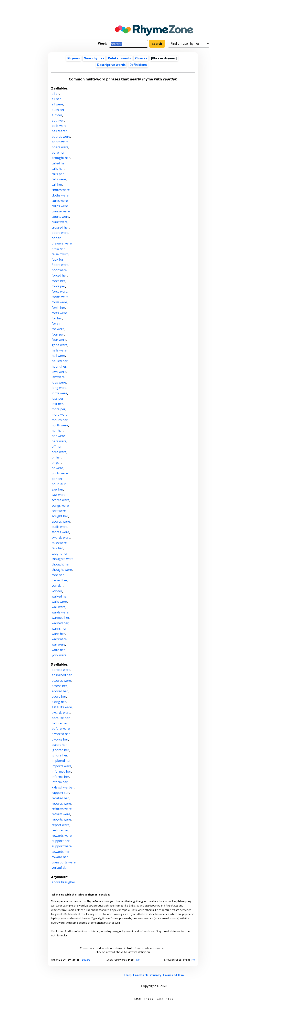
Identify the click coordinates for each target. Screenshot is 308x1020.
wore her (58, 650)
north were (60, 425)
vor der (57, 591)
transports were (64, 862)
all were (57, 104)
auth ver (58, 120)
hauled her (60, 361)
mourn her (60, 420)
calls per (58, 174)
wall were (58, 607)
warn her (58, 634)
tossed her (59, 580)
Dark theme (165, 998)
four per (58, 334)
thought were (62, 569)
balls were (59, 126)
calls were (59, 179)
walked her (60, 596)
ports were (60, 473)
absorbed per (62, 675)
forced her (59, 275)
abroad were (61, 670)
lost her (57, 404)
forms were (60, 297)
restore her (60, 830)
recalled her (60, 798)
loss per (57, 398)
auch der (58, 110)
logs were (59, 382)
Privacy (155, 975)
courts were (60, 216)
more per (58, 409)
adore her (59, 696)
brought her (61, 158)
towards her (61, 851)
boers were (60, 147)
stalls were (59, 527)
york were (59, 655)
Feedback (140, 975)
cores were (60, 200)
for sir (56, 323)
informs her (60, 777)
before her (60, 723)
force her (58, 281)
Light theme (143, 998)
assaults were (62, 707)
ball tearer (59, 131)
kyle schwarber (63, 787)
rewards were (62, 835)
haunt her (59, 366)
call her (57, 184)
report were (60, 825)
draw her (58, 249)
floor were (59, 270)
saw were (58, 494)
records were (61, 803)
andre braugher (63, 882)
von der (57, 585)
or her (56, 457)
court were (60, 222)
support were (62, 846)
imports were (61, 766)
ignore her (59, 755)
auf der (57, 115)
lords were (59, 393)
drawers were (62, 243)
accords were (61, 680)
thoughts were (62, 559)
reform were (61, 814)
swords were (61, 537)
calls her (58, 168)
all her (56, 99)
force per (58, 286)
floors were (60, 265)
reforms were (62, 809)
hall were (58, 355)
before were (61, 728)
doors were (60, 233)
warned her (60, 623)
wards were (60, 612)
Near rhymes (94, 58)
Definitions (138, 65)
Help (128, 975)
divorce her (60, 739)
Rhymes (73, 58)
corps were (60, 206)
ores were (59, 452)
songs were (60, 505)
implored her (61, 760)
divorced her (61, 734)
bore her (58, 152)
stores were (60, 532)
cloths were (60, 195)
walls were (59, 601)
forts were (59, 313)
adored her (60, 691)
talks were (59, 543)
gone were (59, 345)
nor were (58, 436)
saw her (57, 489)
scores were (60, 500)
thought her (61, 564)
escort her (59, 744)
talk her (57, 548)
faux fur (57, 259)
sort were (59, 511)
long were (59, 387)
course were (61, 211)
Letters (86, 959)
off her (57, 446)
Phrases (141, 58)
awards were (61, 712)
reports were (61, 819)
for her (57, 318)
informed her (61, 771)
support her (61, 841)
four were (59, 340)
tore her (58, 575)
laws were (59, 372)
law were (58, 377)
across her (59, 686)
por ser (57, 479)
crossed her (60, 227)
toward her (60, 857)
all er (55, 93)
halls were (59, 350)
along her (59, 702)
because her (61, 718)
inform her (60, 782)
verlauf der (60, 867)
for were (58, 329)
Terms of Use (173, 975)
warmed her (60, 617)
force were (59, 291)
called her (59, 163)
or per (56, 462)
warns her (59, 628)
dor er (56, 238)
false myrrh (60, 254)
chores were (61, 190)
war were (58, 644)
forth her (58, 307)
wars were (59, 639)
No (138, 959)
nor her (57, 430)
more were (60, 414)
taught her (60, 553)
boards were (61, 136)
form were (59, 302)
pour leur (59, 484)
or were (57, 468)
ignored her (60, 750)
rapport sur (60, 792)
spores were (61, 521)
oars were (59, 441)
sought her (60, 516)
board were (60, 142)
